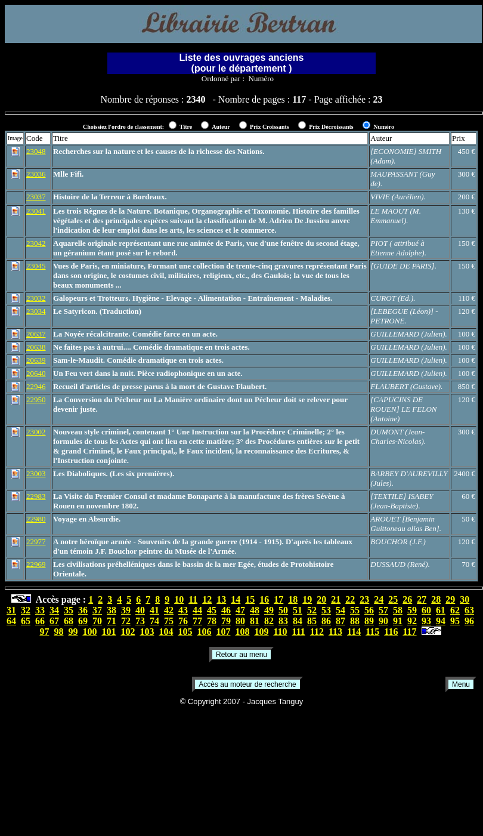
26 (407, 599)
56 (369, 610)
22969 (36, 564)
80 (240, 621)
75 (169, 621)
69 (83, 621)
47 (240, 610)
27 (421, 599)
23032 (36, 298)
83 (283, 621)
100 (89, 632)
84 (297, 621)
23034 (36, 311)
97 (44, 632)
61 (440, 610)
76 (183, 621)
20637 (36, 333)
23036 (36, 173)
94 (440, 621)
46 (226, 610)
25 (393, 599)
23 (364, 599)
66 (40, 621)
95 (455, 621)
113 (335, 632)
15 (250, 599)
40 (140, 610)
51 (297, 610)
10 (179, 599)
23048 (36, 151)
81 (254, 621)
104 (166, 632)
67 (54, 621)
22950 (36, 399)
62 (455, 610)
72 (126, 621)
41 (154, 610)
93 (426, 621)
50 (283, 610)
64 (11, 621)
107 (223, 632)
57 (383, 610)
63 (469, 610)
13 (221, 599)
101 (108, 632)
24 (378, 599)
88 (355, 621)
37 (97, 610)
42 (169, 610)
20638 (36, 347)
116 (391, 632)
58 (397, 610)
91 (397, 621)
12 (207, 599)
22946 (36, 386)
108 (242, 632)
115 (372, 632)
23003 (36, 473)
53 (326, 610)
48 (254, 610)
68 (68, 621)
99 (73, 632)
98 (58, 632)
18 (293, 599)
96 (469, 621)
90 (383, 621)
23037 (36, 196)
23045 (36, 265)
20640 (36, 373)
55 (355, 610)
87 (340, 621)
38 (111, 610)
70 (97, 621)
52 (312, 610)
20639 (36, 360)
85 (312, 621)
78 (211, 621)
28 (436, 599)
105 (185, 632)
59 (412, 610)
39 (126, 610)
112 (317, 632)
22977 (36, 541)
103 (147, 632)
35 (68, 610)
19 (307, 599)
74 (154, 621)
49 (269, 610)
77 (197, 621)
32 (25, 610)
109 (261, 632)
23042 (36, 243)
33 (40, 610)
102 (127, 632)
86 (326, 621)
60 (426, 610)
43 (183, 610)
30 (464, 599)
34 (54, 610)
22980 (36, 518)
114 (354, 632)
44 (197, 610)
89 (369, 621)
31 (11, 610)
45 (211, 610)
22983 (36, 496)
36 (83, 610)
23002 (36, 431)
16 (264, 599)
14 (235, 599)
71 (111, 621)
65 (25, 621)
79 (226, 621)
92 (412, 621)
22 (350, 599)
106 (204, 632)
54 (340, 610)
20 (321, 599)
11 (192, 599)
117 (409, 632)
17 (278, 599)
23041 (36, 210)
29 (450, 599)
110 (280, 632)
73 (140, 621)
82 (269, 621)
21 (335, 599)
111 (298, 632)
